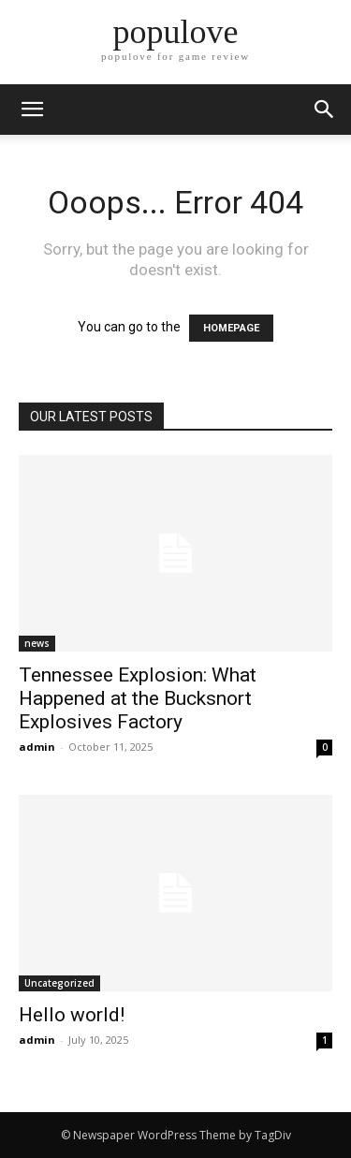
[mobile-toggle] (32, 109)
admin (37, 747)
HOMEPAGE (231, 328)
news (37, 643)
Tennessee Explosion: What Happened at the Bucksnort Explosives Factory (137, 698)
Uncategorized (59, 982)
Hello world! (71, 1015)
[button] (325, 109)
